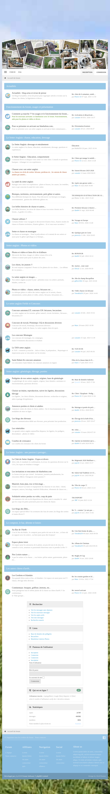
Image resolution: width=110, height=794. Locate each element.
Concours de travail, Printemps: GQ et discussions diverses (37, 323)
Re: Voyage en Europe (80, 220)
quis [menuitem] (23, 766)
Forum (12, 72)
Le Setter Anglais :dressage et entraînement (30, 144)
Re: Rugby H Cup (78, 556)
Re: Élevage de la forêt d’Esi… (83, 419)
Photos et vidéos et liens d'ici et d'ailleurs (29, 252)
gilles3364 (78, 281)
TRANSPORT (77, 498)
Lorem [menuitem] (24, 753)
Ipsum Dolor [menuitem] (27, 756)
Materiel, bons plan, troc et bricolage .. (28, 484)
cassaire (77, 117)
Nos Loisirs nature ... (21, 554)
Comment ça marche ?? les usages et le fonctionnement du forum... (40, 114)
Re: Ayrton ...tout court (80, 266)
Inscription (34, 660)
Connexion (34, 658)
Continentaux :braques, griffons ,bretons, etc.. (31, 588)
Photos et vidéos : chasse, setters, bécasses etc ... (32, 289)
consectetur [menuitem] (26, 763)
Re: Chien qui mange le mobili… (84, 158)
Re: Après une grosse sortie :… (83, 183)
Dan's (77, 363)
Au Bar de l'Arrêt (19, 529)
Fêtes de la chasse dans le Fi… (83, 360)
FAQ (19, 72)
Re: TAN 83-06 (77, 349)
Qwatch (77, 382)
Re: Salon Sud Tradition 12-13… (84, 473)
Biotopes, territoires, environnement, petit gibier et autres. (36, 194)
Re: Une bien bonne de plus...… (83, 531)
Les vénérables (18, 428)
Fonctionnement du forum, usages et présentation (29, 107)
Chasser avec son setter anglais (25, 169)
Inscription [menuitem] (87, 72)
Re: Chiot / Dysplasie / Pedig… (83, 393)
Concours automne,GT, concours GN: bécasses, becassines (36, 310)
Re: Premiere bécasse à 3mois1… (84, 208)
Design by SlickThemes (97, 776)
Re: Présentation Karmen (81, 126)
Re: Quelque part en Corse (81, 233)
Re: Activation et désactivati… (83, 115)
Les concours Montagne (22, 335)
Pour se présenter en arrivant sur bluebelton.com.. (33, 126)
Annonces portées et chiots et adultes (27, 406)
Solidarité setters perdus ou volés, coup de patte (32, 496)
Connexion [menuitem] (101, 72)
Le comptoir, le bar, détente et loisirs (23, 522)
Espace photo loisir (20, 542)
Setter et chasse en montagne (24, 231)
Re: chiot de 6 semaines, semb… (84, 94)
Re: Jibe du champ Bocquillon (83, 278)
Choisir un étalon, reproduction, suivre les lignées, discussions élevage (38, 392)
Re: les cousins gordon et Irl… (83, 576)
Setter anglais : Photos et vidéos (21, 245)
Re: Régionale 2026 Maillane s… (84, 460)
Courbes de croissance (21, 441)
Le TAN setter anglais (21, 348)
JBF (76, 500)
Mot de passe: (34, 670)
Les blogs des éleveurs (21, 418)
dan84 (77, 210)
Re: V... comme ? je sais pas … (83, 510)
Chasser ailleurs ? (19, 219)
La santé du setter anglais (22, 182)
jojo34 (77, 463)
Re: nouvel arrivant (79, 590)
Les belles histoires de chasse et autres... (29, 206)
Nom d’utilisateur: (35, 663)
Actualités (11, 86)
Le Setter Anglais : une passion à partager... (26, 452)
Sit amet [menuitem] (25, 759)
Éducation (75, 146)
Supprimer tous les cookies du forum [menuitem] (18, 737)
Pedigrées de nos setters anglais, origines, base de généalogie (37, 378)
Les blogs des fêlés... (20, 509)
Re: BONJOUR (77, 253)
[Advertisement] (55, 19)
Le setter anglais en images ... (24, 277)
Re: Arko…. (76, 430)
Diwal (77, 268)
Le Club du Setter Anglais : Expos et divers (30, 459)
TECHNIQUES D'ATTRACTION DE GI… (88, 195)
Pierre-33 (78, 97)
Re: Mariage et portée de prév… (83, 407)
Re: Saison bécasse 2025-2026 (83, 170)
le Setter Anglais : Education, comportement (30, 157)
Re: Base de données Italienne (83, 380)
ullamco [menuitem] (42, 766)
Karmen (78, 724)
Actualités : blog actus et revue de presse (29, 93)
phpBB (17, 776)
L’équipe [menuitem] (8, 753)
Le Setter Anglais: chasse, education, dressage (28, 137)
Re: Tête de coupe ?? (79, 485)
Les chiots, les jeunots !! (22, 265)
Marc (76, 186)
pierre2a (78, 235)
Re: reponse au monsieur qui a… (84, 441)
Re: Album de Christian (80, 543)
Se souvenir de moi (36, 678)
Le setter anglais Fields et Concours (23, 303)
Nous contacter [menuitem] (40, 737)
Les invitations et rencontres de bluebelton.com (32, 471)
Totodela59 (79, 293)
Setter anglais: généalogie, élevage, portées (26, 371)
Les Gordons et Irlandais (22, 575)
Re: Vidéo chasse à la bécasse (82, 291)
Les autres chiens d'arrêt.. (18, 568)
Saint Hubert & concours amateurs (26, 360)
